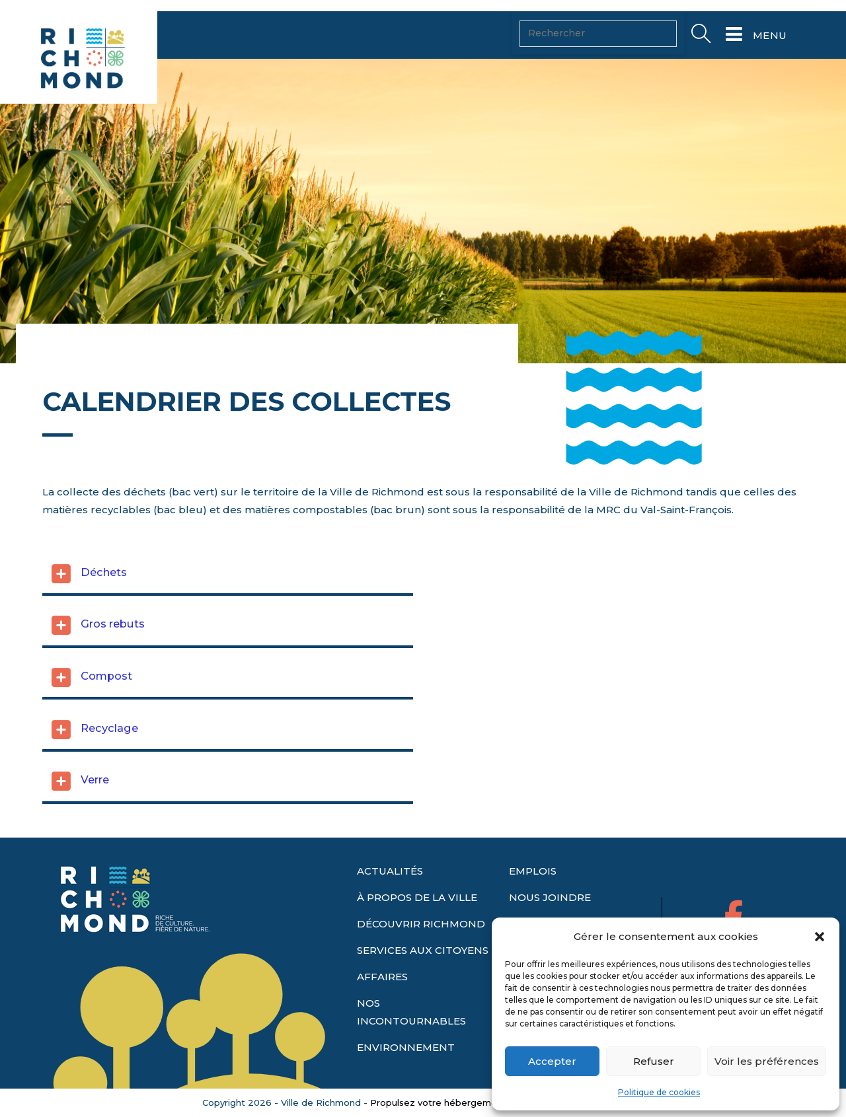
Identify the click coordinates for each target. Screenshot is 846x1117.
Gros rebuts (113, 658)
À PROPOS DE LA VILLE (417, 905)
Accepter (552, 1061)
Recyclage (109, 761)
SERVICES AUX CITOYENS (422, 958)
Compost (106, 709)
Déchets (104, 605)
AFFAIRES (382, 984)
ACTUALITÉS (390, 879)
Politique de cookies (659, 1092)
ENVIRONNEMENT (406, 1055)
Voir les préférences (766, 1061)
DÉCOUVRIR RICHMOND (421, 931)
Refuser (653, 1061)
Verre (95, 813)
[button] (819, 936)
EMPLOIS (533, 879)
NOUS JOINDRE (550, 905)
